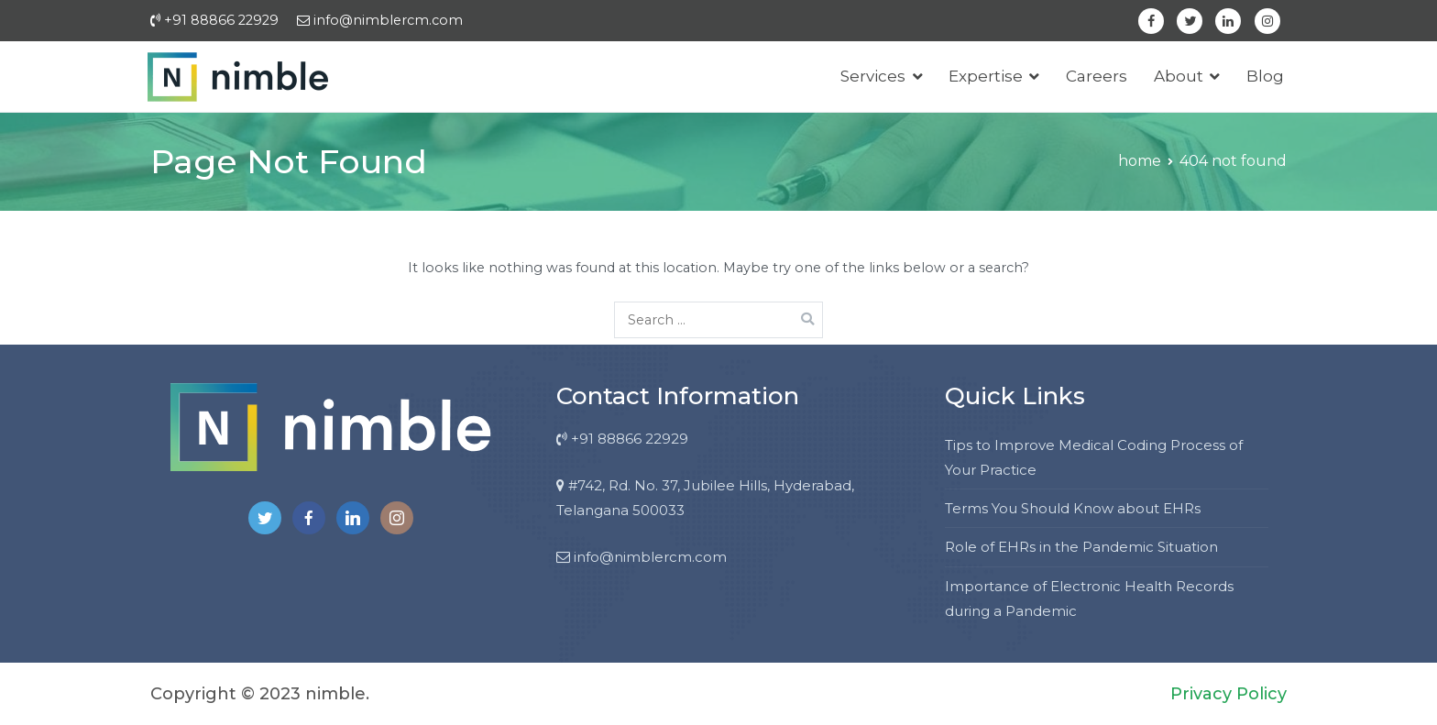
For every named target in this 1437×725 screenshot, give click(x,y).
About (1178, 76)
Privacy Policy (1228, 694)
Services (872, 76)
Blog (1265, 76)
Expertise (986, 76)
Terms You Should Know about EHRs (1073, 508)
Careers (1096, 76)
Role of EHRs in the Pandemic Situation (1081, 546)
